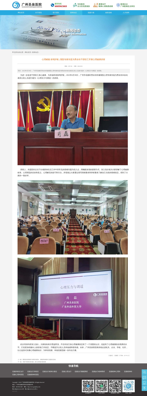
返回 (111, 355)
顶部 (116, 355)
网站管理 (14, 391)
